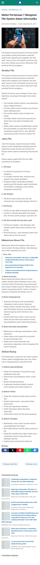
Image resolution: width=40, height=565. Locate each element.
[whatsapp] (27, 450)
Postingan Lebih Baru (10, 464)
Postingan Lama (31, 464)
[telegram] (34, 450)
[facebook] (5, 450)
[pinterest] (20, 450)
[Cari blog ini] (37, 2)
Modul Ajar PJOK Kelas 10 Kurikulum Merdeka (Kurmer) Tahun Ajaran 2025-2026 (24, 531)
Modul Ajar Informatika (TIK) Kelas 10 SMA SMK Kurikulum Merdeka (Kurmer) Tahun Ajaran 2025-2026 (21, 260)
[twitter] (12, 450)
